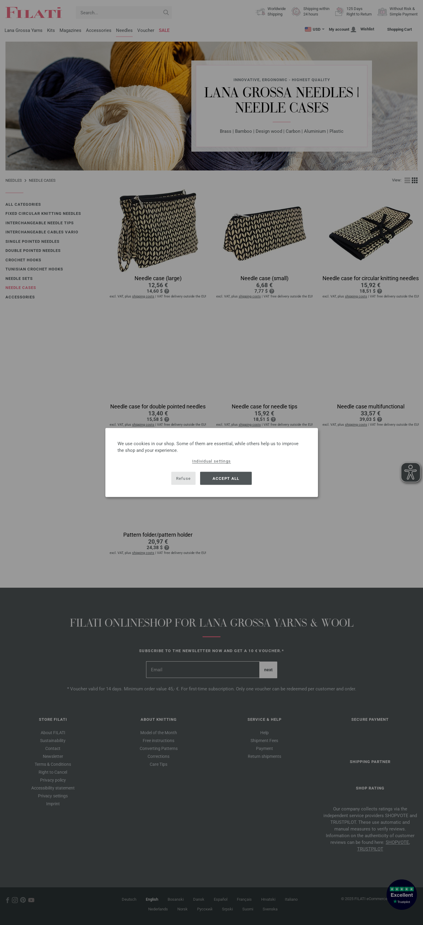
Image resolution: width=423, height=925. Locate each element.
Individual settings (211, 461)
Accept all (226, 478)
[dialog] (211, 462)
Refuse (183, 478)
